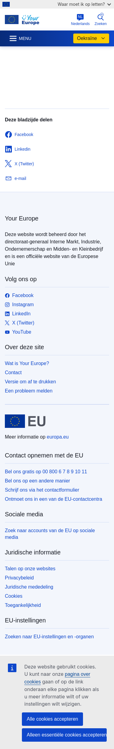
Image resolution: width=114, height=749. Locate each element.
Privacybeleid (19, 577)
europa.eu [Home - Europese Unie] (58, 436)
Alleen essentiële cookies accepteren (67, 734)
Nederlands (80, 20)
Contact (13, 372)
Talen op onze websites (30, 568)
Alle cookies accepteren (52, 719)
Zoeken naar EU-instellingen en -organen (49, 636)
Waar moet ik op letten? (84, 4)
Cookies (13, 596)
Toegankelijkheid (23, 605)
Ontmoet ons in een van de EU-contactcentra (53, 499)
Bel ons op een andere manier (37, 480)
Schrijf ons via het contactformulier (42, 490)
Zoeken (101, 19)
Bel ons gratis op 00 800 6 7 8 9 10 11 (46, 471)
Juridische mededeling (29, 587)
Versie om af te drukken (30, 381)
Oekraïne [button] (91, 38)
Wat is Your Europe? (27, 363)
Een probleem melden (29, 390)
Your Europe (21, 218)
